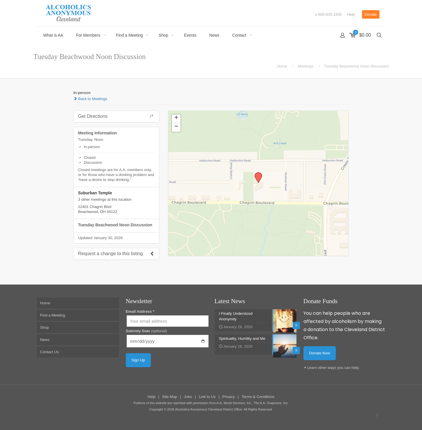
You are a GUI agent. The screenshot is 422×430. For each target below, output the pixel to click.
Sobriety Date (146, 331)
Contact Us (49, 352)
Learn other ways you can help (333, 367)
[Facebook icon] (377, 415)
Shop (44, 327)
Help (351, 14)
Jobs (188, 397)
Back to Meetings (90, 99)
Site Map (169, 397)
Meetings (305, 66)
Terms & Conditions (258, 397)
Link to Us (207, 397)
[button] (256, 174)
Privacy (229, 397)
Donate (371, 14)
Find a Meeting (52, 315)
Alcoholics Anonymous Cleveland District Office (208, 409)
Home (282, 66)
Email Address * (140, 311)
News (45, 339)
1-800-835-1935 (328, 14)
